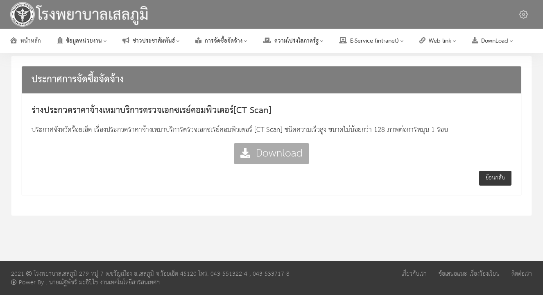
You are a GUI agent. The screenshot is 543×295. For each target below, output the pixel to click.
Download (271, 153)
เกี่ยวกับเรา (414, 273)
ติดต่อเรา (521, 273)
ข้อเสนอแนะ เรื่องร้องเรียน (469, 273)
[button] (523, 14)
